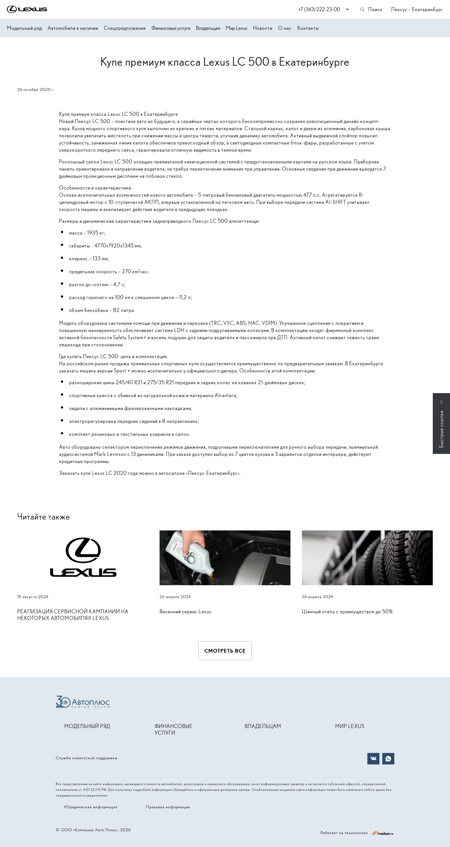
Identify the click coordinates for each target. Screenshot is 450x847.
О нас (285, 28)
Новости (262, 28)
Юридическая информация (90, 806)
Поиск (371, 9)
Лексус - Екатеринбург (417, 9)
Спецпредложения (125, 28)
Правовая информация (168, 806)
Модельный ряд (24, 28)
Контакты (308, 28)
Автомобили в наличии (73, 28)
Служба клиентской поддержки (86, 757)
